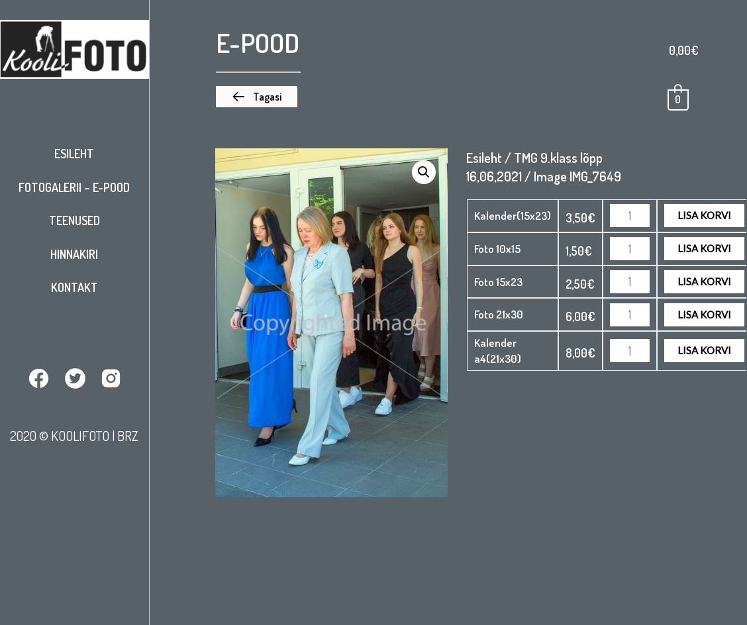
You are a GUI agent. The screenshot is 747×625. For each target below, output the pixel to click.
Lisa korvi (704, 215)
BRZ (127, 435)
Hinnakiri (74, 254)
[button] (256, 96)
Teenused (74, 220)
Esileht (74, 153)
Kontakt (74, 287)
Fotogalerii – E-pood (74, 187)
